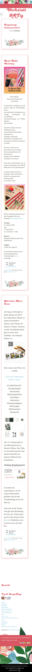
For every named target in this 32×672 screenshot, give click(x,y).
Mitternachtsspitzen (6, 609)
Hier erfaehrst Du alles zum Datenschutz (15, 669)
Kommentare (10, 272)
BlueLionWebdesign (13, 630)
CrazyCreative (8, 270)
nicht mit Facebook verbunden (7, 262)
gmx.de (16, 256)
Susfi (2, 619)
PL (16, 272)
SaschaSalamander (6, 613)
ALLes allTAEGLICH (6, 611)
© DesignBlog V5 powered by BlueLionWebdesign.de (15, 637)
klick (7, 520)
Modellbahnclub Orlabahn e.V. (9, 626)
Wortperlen (4, 604)
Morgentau (4, 623)
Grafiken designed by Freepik (9, 640)
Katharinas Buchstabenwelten (9, 618)
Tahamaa (4, 621)
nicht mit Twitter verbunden (7, 264)
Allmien (3, 625)
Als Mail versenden (11, 266)
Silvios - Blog (4, 616)
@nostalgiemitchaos (16, 218)
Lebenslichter (5, 607)
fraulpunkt (4, 606)
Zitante (3, 602)
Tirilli (2, 614)
